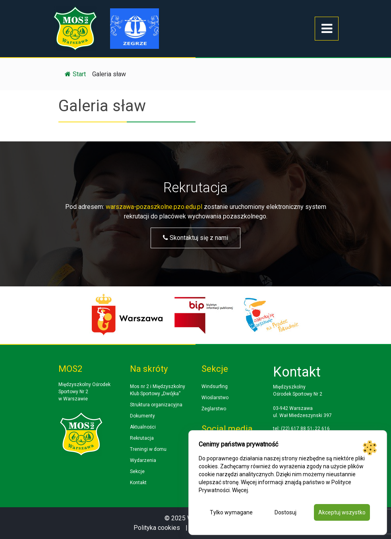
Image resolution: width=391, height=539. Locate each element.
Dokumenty (142, 416)
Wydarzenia (143, 460)
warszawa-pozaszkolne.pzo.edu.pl (154, 207)
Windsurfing (214, 386)
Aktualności (143, 427)
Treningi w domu (148, 449)
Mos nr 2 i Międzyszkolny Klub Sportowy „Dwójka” (157, 390)
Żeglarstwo (213, 408)
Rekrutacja (142, 438)
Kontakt (138, 482)
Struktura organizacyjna (156, 405)
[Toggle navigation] (327, 29)
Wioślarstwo (214, 397)
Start (75, 74)
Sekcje (137, 471)
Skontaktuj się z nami (195, 237)
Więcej (240, 490)
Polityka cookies (157, 527)
